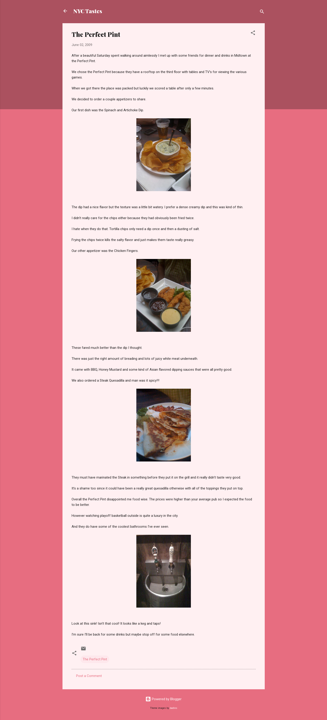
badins (173, 708)
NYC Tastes (87, 11)
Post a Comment (89, 676)
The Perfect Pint (95, 659)
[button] (253, 33)
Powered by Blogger (163, 699)
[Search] (262, 12)
